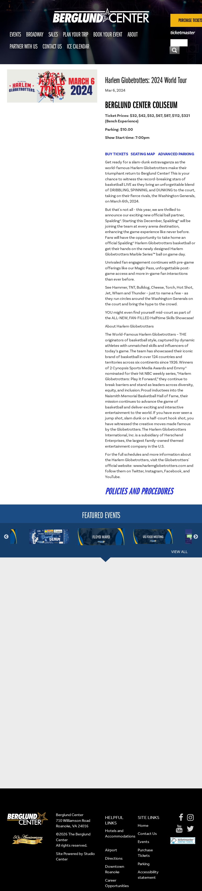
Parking (143, 864)
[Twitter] (190, 829)
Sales (53, 34)
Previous (6, 536)
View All (179, 551)
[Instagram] (190, 817)
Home (143, 825)
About (133, 34)
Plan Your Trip (75, 34)
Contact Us (52, 46)
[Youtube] (179, 829)
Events (15, 34)
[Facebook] (181, 817)
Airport (111, 850)
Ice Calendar (78, 46)
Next (195, 536)
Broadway (34, 34)
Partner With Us (23, 46)
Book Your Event (107, 34)
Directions (114, 858)
